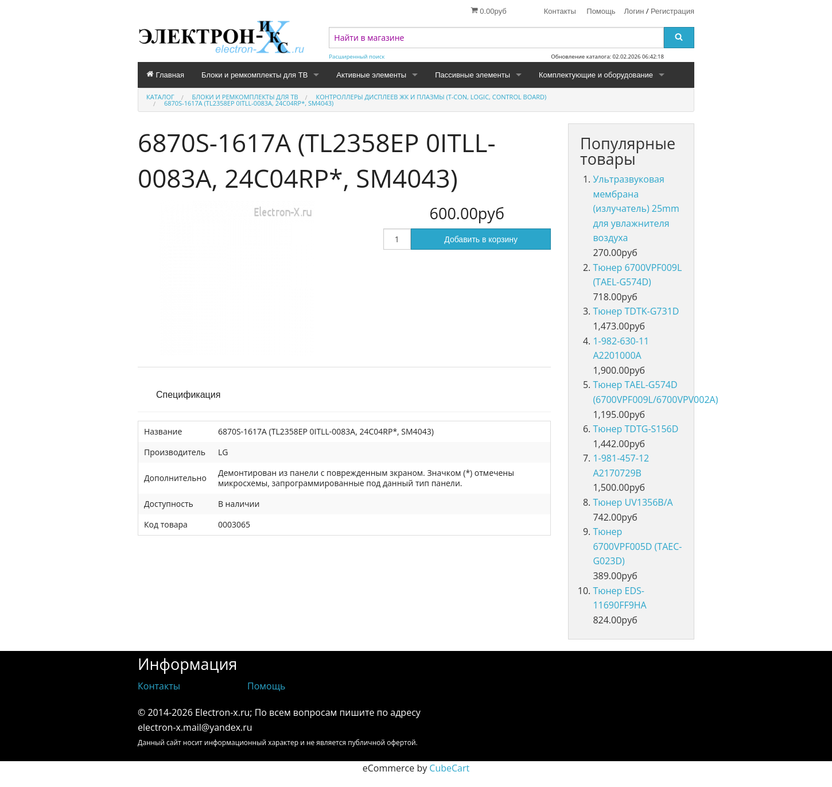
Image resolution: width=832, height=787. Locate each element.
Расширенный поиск (356, 56)
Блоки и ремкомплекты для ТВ (254, 75)
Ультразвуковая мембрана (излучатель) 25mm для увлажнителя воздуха (636, 208)
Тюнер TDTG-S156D (635, 428)
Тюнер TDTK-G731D (636, 311)
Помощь (600, 11)
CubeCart (449, 768)
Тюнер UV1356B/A (632, 502)
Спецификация (188, 395)
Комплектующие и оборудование (596, 75)
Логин (634, 11)
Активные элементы (371, 75)
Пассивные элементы (472, 75)
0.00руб (489, 10)
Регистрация (672, 11)
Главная (165, 74)
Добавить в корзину (481, 239)
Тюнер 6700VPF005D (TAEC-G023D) (637, 546)
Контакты (560, 11)
